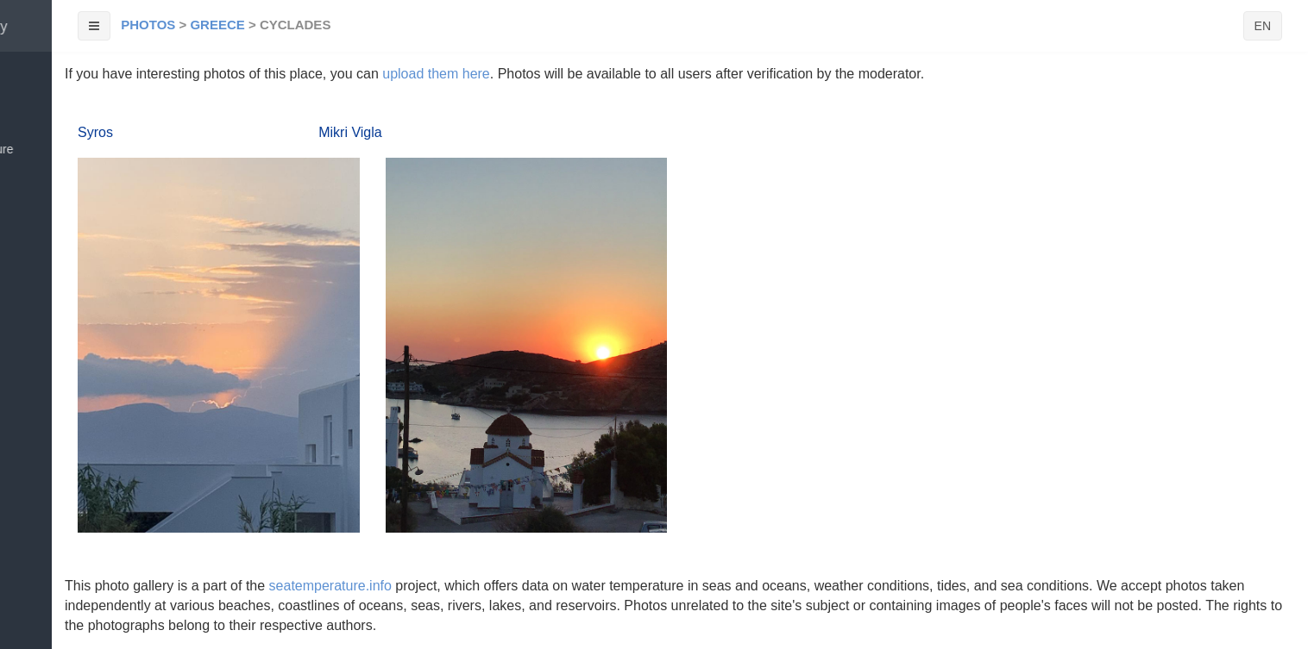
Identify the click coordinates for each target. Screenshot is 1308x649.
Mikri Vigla (350, 132)
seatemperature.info (330, 585)
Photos (148, 24)
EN (1263, 26)
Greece (217, 24)
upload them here (436, 73)
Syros (95, 132)
